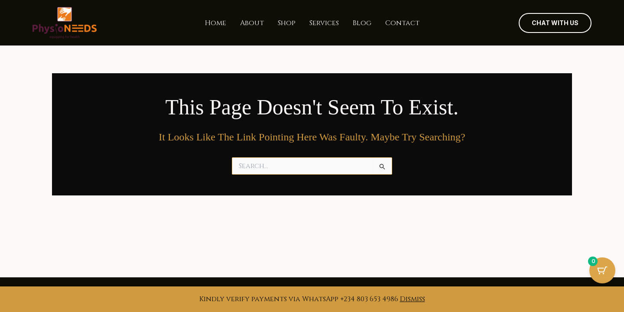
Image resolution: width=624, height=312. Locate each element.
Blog (362, 23)
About (252, 23)
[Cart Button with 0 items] (602, 270)
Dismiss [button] (412, 299)
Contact (402, 23)
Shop (287, 23)
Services (324, 23)
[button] (555, 23)
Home (215, 23)
